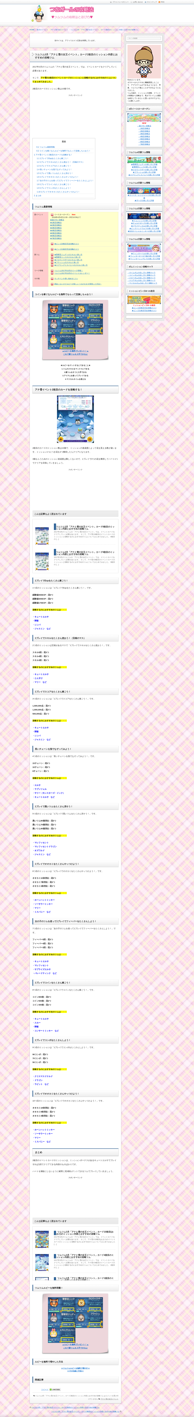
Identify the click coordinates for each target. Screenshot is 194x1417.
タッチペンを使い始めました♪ (66, 279)
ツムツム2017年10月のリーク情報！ (68, 271)
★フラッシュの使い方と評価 (144, 172)
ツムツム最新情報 (46, 147)
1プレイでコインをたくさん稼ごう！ (54, 184)
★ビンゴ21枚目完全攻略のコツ (66, 249)
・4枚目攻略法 (144, 136)
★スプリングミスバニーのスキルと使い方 (71, 265)
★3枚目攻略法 (56, 228)
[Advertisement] (75, 114)
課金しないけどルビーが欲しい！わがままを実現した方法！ (78, 284)
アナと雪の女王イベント (109, 1399)
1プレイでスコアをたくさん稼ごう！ (54, 166)
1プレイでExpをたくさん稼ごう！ (53, 158)
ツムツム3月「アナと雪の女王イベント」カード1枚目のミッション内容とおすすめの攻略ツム (85, 1279)
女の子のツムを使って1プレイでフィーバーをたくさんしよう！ (65, 180)
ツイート (44, 1389)
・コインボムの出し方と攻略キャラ (141, 275)
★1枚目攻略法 (56, 223)
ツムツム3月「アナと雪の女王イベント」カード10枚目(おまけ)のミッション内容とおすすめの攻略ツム (84, 1233)
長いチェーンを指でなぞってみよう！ (54, 169)
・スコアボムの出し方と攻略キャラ (141, 280)
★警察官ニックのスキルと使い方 (67, 257)
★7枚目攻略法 (56, 238)
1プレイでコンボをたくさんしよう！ (54, 188)
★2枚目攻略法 (56, 225)
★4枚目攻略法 (56, 230)
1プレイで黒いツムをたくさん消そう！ (55, 173)
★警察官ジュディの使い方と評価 (144, 164)
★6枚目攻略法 (56, 236)
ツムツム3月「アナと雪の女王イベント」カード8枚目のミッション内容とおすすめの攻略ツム (85, 528)
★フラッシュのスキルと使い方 (66, 262)
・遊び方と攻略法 (144, 126)
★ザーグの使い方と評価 (144, 200)
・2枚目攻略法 (144, 131)
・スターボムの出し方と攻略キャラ (141, 278)
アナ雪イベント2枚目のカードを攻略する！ (53, 155)
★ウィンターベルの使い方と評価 (144, 253)
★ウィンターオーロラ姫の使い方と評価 (144, 256)
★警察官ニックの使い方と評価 (144, 167)
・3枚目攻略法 (144, 134)
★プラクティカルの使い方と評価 (144, 226)
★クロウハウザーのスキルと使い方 (68, 260)
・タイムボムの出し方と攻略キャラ (141, 273)
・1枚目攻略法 (144, 128)
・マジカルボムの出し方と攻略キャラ (142, 283)
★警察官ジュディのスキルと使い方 (68, 255)
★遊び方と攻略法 (57, 220)
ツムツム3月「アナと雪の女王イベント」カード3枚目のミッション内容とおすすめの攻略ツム (85, 1411)
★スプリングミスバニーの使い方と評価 (144, 175)
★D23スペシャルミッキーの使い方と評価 (144, 231)
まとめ (37, 195)
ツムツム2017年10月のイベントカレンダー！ (72, 273)
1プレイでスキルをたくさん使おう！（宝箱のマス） (60, 162)
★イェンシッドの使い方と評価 (144, 221)
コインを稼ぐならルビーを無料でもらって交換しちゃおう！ (64, 151)
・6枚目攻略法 (144, 142)
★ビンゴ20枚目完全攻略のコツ (66, 244)
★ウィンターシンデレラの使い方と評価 (144, 259)
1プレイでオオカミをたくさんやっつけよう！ (58, 177)
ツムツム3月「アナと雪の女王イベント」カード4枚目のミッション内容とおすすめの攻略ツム (85, 1256)
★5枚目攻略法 (56, 233)
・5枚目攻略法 (144, 139)
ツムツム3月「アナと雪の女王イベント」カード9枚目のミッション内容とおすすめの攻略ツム (85, 553)
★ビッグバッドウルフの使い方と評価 (144, 228)
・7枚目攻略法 (144, 144)
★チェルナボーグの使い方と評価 (144, 223)
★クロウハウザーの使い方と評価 (144, 170)
